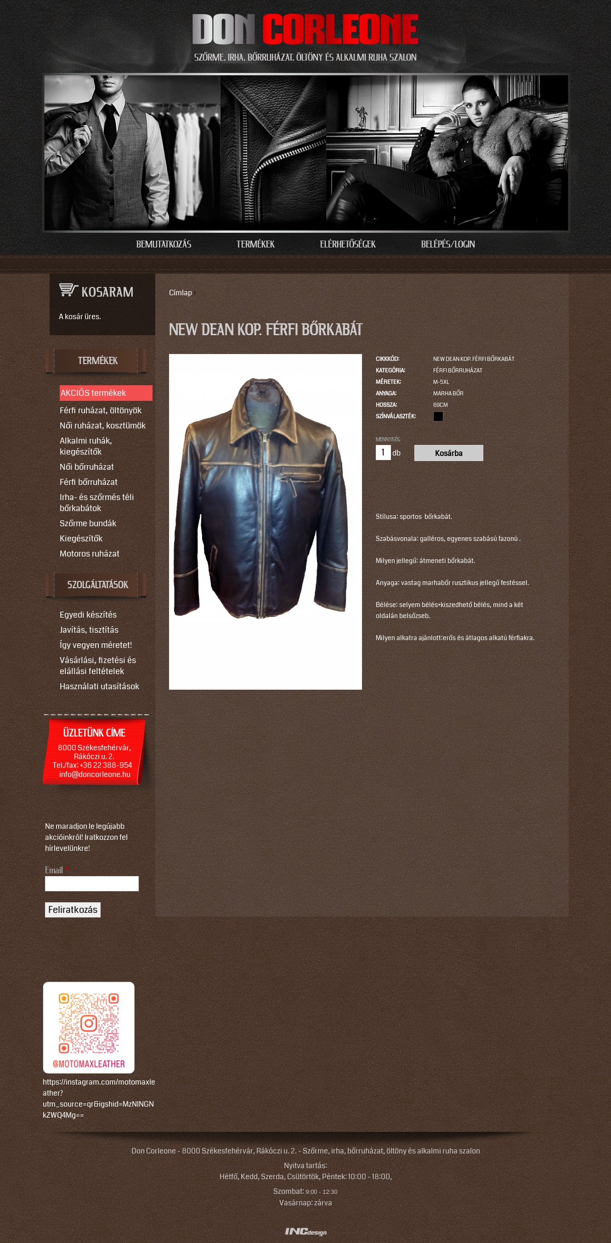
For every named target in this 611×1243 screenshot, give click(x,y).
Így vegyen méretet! (96, 645)
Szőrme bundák (88, 523)
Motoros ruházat (89, 554)
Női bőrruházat (87, 467)
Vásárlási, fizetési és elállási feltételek (98, 665)
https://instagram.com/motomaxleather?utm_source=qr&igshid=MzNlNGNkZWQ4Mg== (99, 1098)
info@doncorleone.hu (94, 774)
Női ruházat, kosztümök (103, 426)
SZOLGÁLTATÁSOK (98, 585)
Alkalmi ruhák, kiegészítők (86, 446)
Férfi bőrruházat (457, 371)
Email (57, 870)
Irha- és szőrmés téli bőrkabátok (97, 502)
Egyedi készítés (88, 615)
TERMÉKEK (98, 361)
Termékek (256, 244)
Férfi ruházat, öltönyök (100, 410)
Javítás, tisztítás (89, 630)
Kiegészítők (81, 539)
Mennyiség (388, 439)
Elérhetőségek (348, 244)
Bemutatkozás (163, 244)
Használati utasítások (99, 686)
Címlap (180, 292)
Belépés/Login (448, 244)
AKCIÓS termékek (93, 393)
